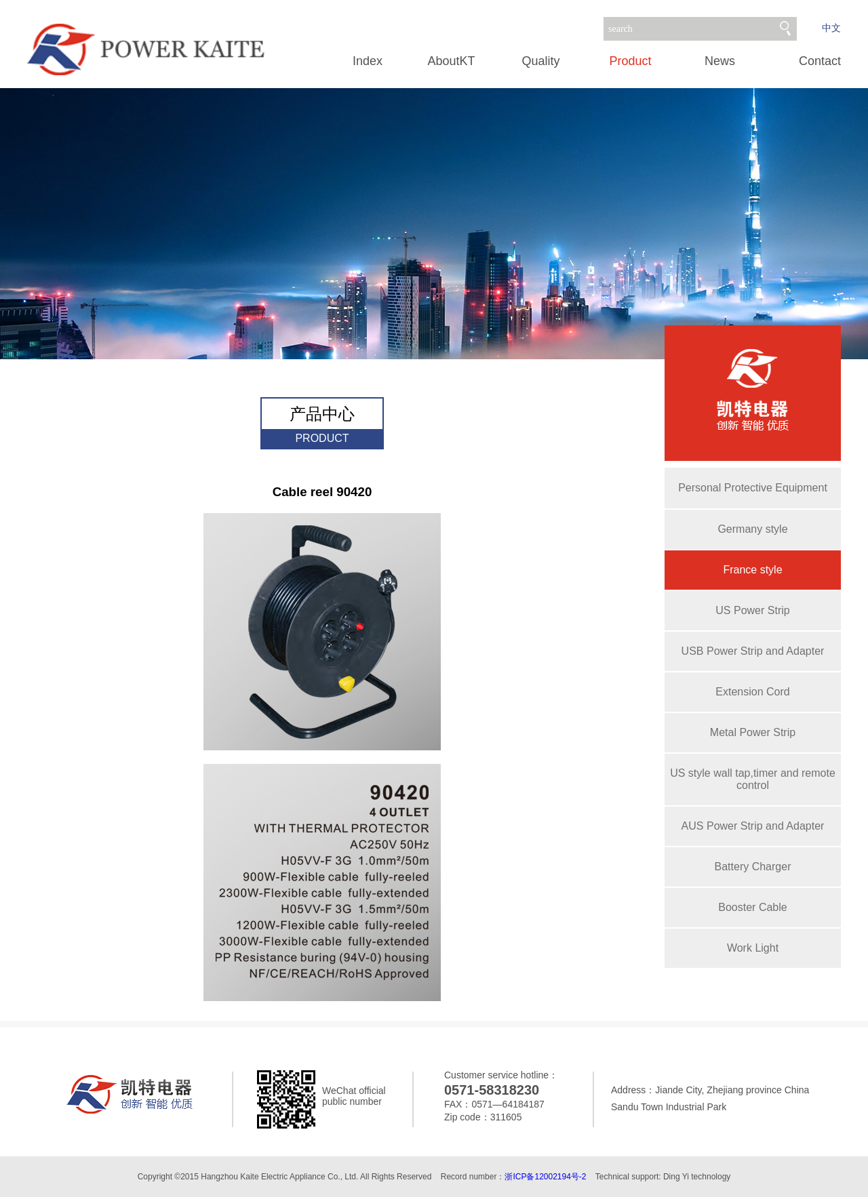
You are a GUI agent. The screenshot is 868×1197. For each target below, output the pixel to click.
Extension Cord (752, 691)
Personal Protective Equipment (752, 487)
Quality (540, 61)
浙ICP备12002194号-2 (545, 1176)
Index (367, 61)
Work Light (752, 948)
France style (752, 569)
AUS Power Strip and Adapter (753, 826)
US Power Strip (752, 610)
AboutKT (451, 61)
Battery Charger (753, 866)
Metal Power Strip (752, 732)
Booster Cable (752, 907)
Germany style (752, 529)
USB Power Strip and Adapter (753, 651)
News (720, 61)
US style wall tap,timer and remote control (752, 779)
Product (630, 61)
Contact (820, 61)
